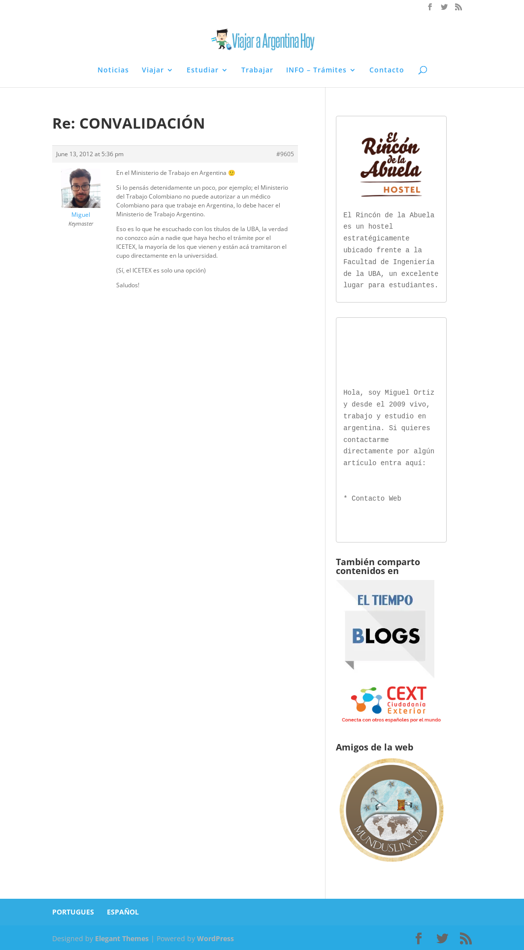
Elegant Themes (122, 936)
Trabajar (257, 70)
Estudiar (203, 70)
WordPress (215, 936)
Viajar (153, 70)
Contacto (386, 70)
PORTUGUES (73, 910)
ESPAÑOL (123, 910)
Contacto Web (376, 497)
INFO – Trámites (316, 70)
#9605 (285, 154)
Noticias (113, 70)
